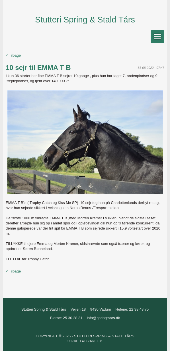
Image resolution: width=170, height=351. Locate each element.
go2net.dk (94, 341)
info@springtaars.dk (103, 318)
